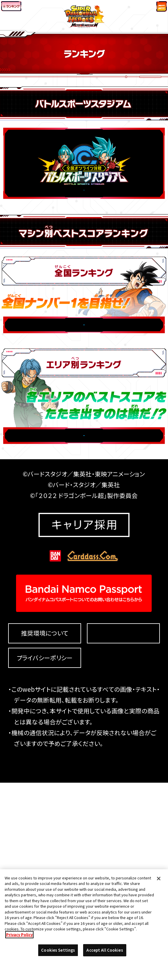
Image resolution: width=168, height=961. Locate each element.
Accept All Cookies (104, 952)
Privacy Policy (19, 936)
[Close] (158, 880)
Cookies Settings (123, 811)
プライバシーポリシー (45, 836)
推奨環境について (44, 811)
